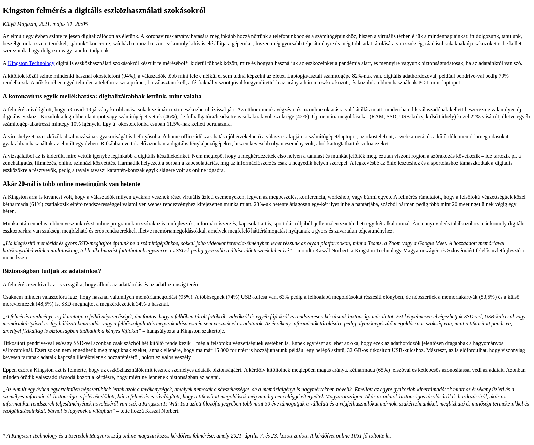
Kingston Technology (31, 63)
